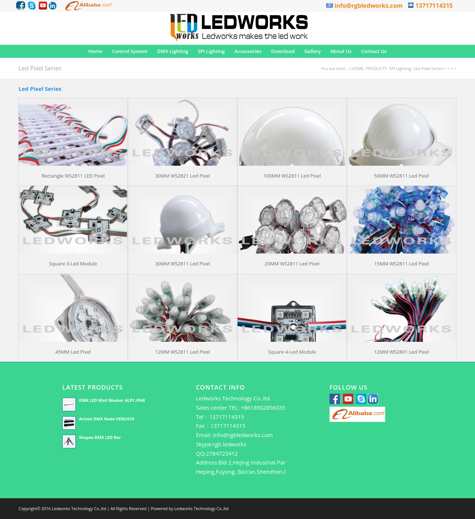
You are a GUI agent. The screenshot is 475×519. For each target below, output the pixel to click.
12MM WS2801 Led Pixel (401, 351)
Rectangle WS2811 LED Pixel (73, 175)
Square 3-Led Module (73, 263)
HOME (357, 68)
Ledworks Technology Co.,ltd (201, 508)
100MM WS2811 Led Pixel (292, 175)
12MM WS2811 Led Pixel (182, 351)
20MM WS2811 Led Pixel (292, 263)
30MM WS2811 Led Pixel (182, 263)
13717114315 (430, 5)
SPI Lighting (400, 68)
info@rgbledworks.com (364, 5)
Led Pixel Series (40, 68)
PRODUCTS (376, 68)
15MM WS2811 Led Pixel (401, 263)
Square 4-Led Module (292, 351)
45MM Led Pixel (73, 351)
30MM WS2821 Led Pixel (182, 175)
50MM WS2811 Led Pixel (401, 175)
